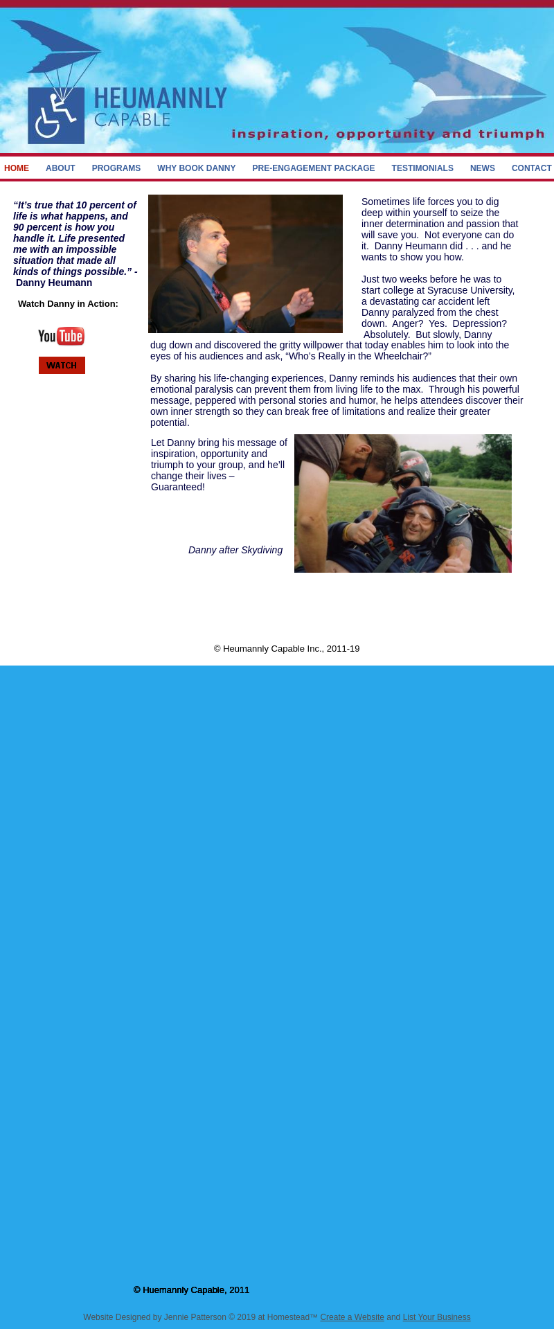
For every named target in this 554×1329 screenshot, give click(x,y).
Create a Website (352, 1317)
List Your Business (437, 1317)
